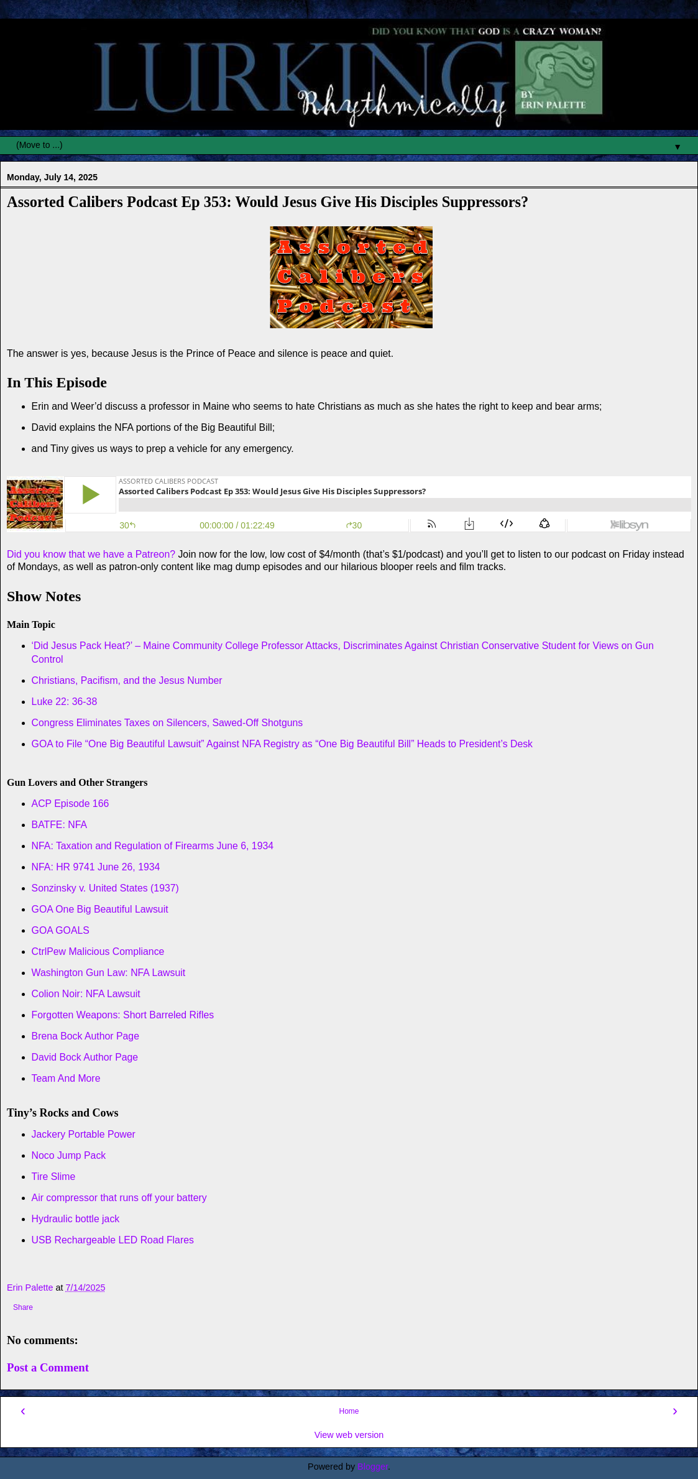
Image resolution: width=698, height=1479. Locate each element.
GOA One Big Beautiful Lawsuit (100, 909)
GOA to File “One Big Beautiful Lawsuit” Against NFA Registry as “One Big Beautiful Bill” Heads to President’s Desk (284, 744)
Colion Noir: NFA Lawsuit (86, 993)
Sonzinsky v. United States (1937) (105, 888)
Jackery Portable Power (83, 1134)
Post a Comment (48, 1367)
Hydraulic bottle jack (76, 1219)
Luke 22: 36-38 (65, 701)
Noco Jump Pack (69, 1155)
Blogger (372, 1467)
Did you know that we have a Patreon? (91, 554)
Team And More (66, 1078)
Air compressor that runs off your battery (119, 1197)
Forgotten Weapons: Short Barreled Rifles (123, 1015)
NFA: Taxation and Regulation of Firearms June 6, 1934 (152, 846)
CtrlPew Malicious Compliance (98, 951)
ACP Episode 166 (70, 803)
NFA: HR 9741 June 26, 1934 (96, 867)
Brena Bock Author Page (85, 1036)
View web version (349, 1435)
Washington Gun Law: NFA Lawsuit (109, 972)
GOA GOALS (61, 930)
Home (349, 1411)
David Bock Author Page (85, 1057)
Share (23, 1307)
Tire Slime (54, 1176)
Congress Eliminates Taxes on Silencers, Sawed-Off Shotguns (167, 722)
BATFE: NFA (59, 824)
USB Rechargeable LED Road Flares (113, 1240)
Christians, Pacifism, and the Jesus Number (127, 680)
